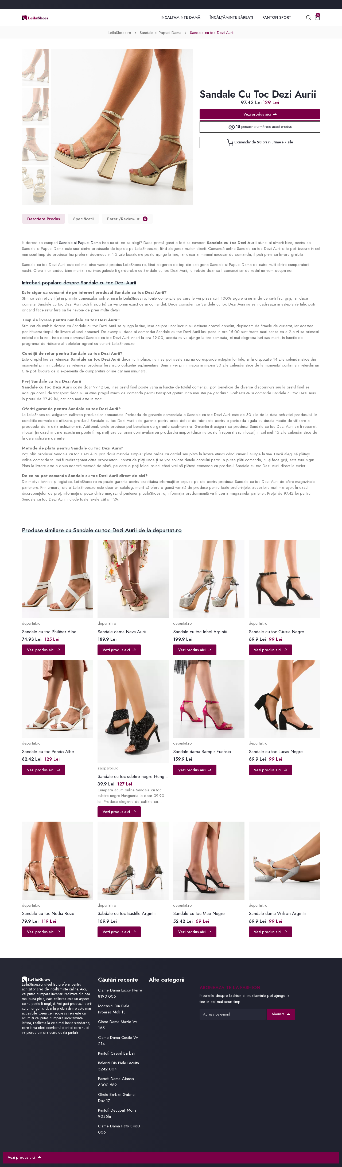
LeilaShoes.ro (119, 33)
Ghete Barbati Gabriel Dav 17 (116, 1098)
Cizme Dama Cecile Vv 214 (118, 1041)
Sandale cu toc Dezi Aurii (212, 33)
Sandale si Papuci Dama (160, 33)
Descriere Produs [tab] (43, 219)
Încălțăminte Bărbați (231, 17)
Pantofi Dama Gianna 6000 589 (116, 1082)
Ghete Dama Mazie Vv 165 (117, 1025)
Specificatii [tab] (83, 219)
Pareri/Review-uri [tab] (127, 219)
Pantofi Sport (276, 17)
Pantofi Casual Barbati (116, 1053)
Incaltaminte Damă (180, 17)
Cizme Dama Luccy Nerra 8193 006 (120, 993)
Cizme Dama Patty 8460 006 (119, 1129)
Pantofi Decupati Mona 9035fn (117, 1113)
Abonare (281, 1014)
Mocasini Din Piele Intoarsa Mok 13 (113, 1009)
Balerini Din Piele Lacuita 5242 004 (118, 1066)
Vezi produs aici (260, 114)
